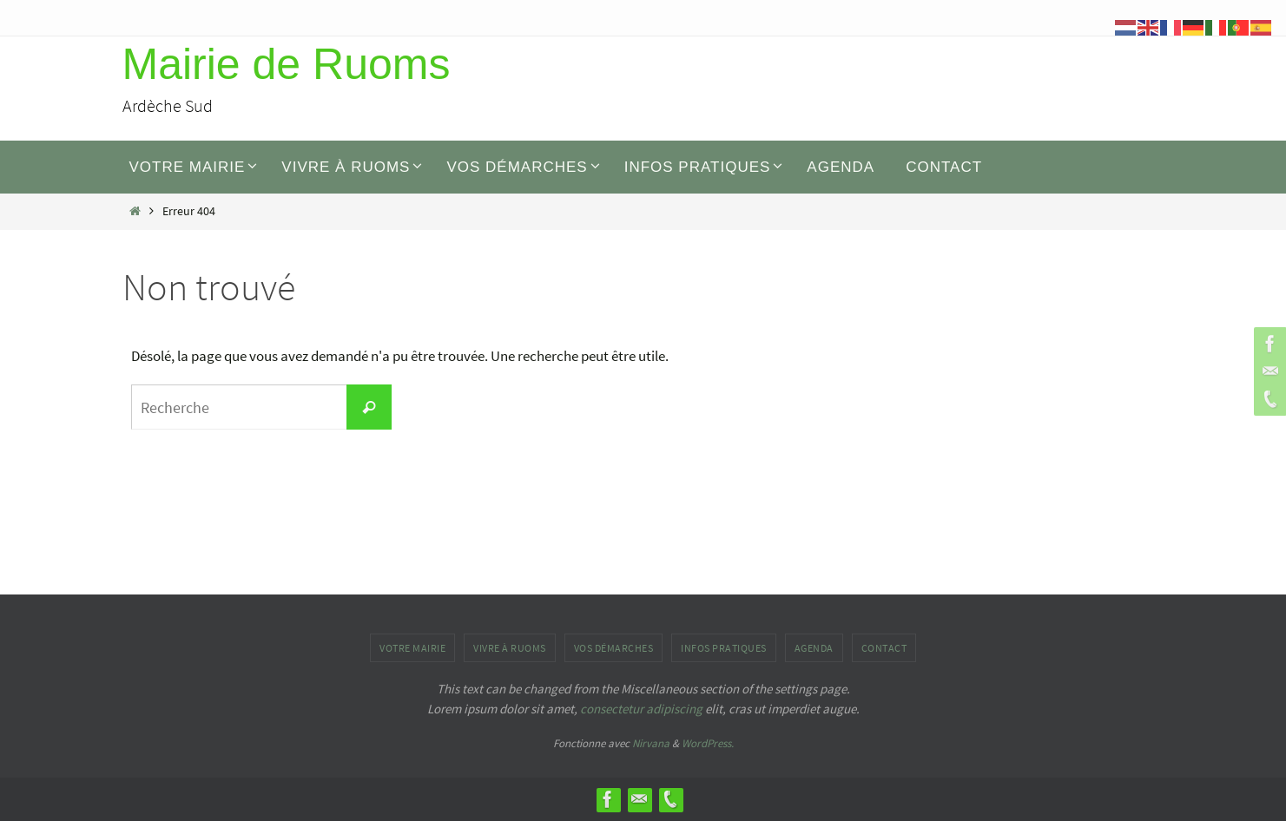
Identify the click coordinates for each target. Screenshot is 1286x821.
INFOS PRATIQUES (724, 647)
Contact (884, 647)
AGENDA (814, 647)
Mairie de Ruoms (286, 64)
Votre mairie (412, 647)
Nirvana (650, 743)
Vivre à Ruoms (509, 647)
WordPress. (708, 743)
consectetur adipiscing (641, 708)
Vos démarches (614, 647)
